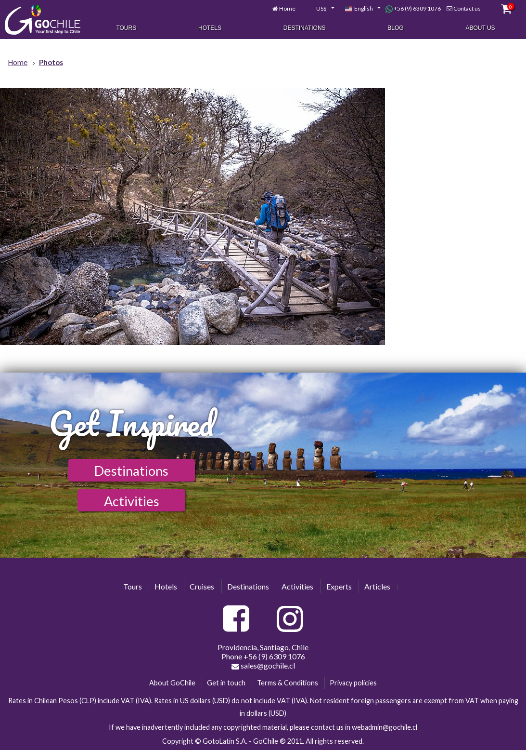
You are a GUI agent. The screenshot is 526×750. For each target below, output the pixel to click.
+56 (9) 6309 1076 (413, 9)
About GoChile (172, 683)
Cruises (202, 586)
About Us (480, 28)
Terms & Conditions (287, 683)
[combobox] (320, 8)
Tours (126, 28)
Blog (395, 28)
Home (287, 8)
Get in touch (226, 683)
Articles (377, 586)
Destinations (304, 28)
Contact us (467, 8)
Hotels (209, 28)
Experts (339, 586)
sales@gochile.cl (263, 665)
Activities (131, 501)
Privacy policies (353, 683)
